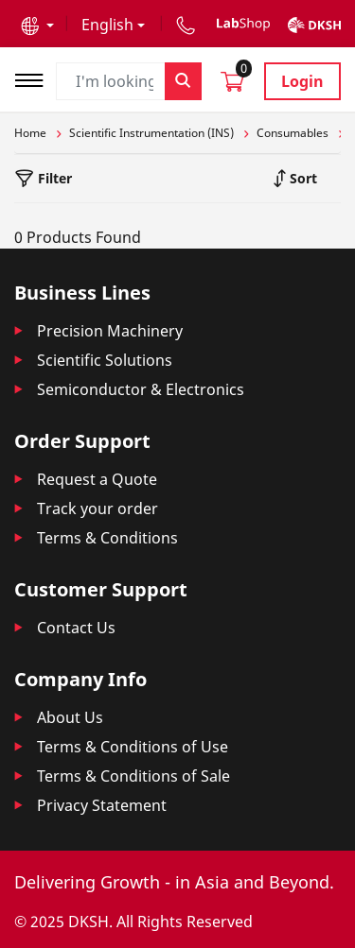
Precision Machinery (110, 330)
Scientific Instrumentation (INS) (151, 133)
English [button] (107, 24)
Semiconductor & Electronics (140, 389)
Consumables (292, 133)
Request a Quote (97, 479)
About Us (70, 717)
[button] (37, 24)
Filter (53, 178)
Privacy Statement (102, 805)
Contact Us (76, 627)
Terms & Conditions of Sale (133, 776)
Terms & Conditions (107, 537)
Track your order (97, 508)
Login (302, 81)
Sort (301, 178)
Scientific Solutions (104, 360)
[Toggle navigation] (35, 78)
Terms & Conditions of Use (132, 746)
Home (30, 133)
